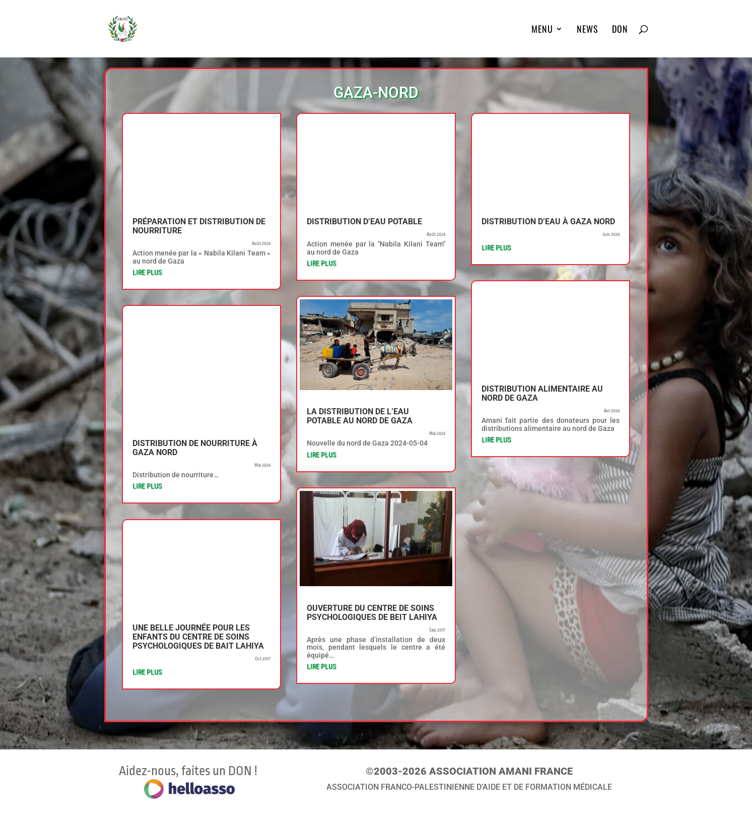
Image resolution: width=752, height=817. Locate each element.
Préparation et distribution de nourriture (198, 226)
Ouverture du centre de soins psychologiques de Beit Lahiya (372, 612)
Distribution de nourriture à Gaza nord (194, 447)
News (587, 30)
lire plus (147, 272)
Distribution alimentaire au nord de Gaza (542, 393)
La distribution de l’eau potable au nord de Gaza (360, 416)
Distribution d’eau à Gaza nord (548, 221)
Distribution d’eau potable (364, 221)
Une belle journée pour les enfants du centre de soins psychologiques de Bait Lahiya (198, 637)
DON (620, 30)
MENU (542, 30)
